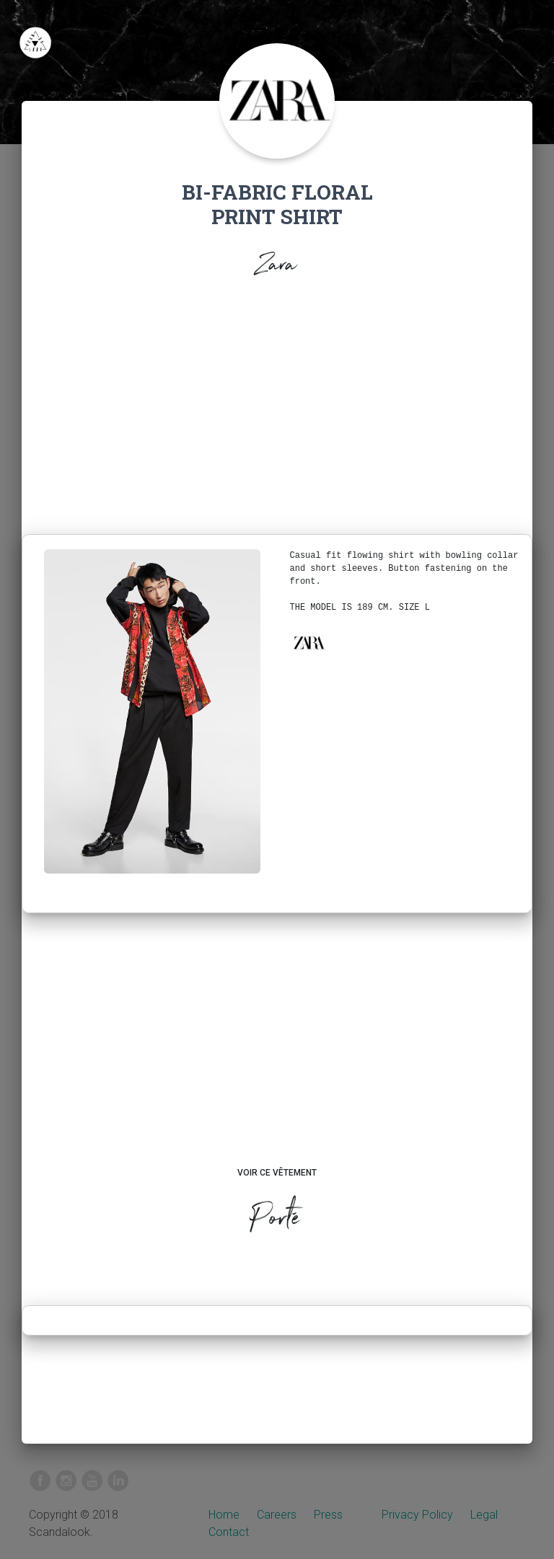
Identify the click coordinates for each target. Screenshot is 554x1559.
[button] (309, 643)
